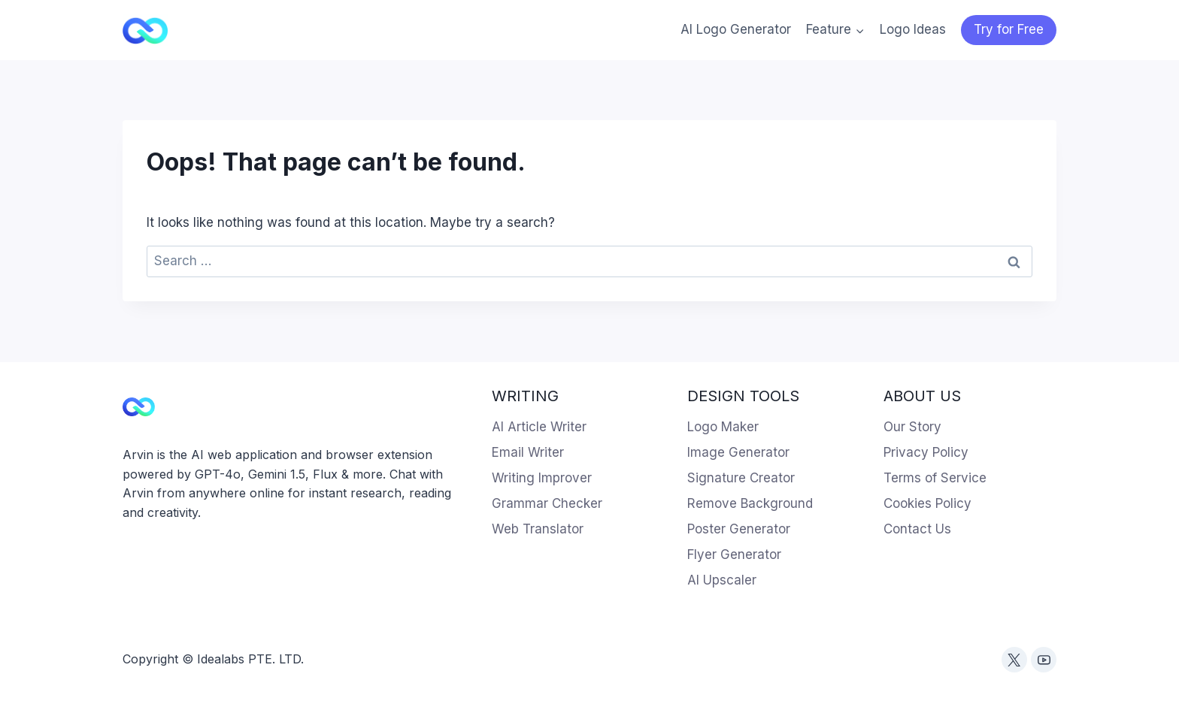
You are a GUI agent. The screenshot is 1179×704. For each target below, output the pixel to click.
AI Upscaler (721, 580)
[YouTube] (1043, 659)
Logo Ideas (913, 29)
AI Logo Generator (735, 29)
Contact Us (917, 528)
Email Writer (528, 452)
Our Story (912, 426)
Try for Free (1009, 29)
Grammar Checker (547, 503)
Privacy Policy (925, 452)
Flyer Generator (734, 554)
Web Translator (537, 528)
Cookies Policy (927, 503)
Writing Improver (542, 477)
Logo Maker (723, 426)
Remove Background (750, 503)
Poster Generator (738, 528)
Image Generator (738, 452)
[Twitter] (1014, 659)
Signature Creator (741, 477)
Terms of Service (935, 477)
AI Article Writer (539, 426)
